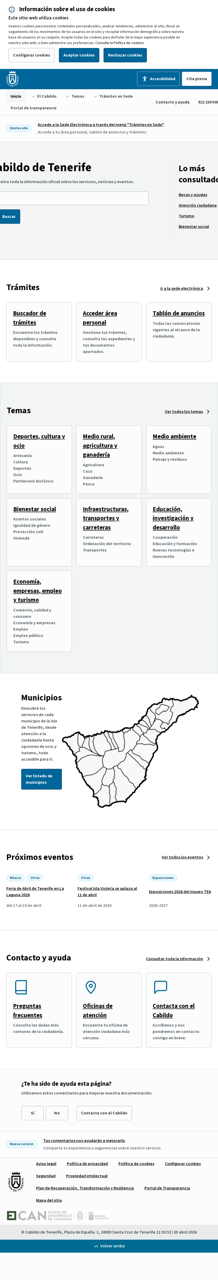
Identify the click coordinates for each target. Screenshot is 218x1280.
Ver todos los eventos (182, 857)
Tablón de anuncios (179, 313)
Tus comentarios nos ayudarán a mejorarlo (84, 1141)
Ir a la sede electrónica (181, 288)
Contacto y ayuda (173, 102)
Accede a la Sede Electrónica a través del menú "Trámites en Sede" (101, 125)
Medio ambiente (174, 436)
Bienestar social (34, 509)
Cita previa (196, 79)
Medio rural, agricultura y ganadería (100, 445)
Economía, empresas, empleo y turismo (37, 590)
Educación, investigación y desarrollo (173, 518)
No (57, 1113)
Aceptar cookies (79, 55)
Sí (32, 1113)
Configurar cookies (31, 55)
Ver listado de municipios (39, 779)
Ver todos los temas (184, 412)
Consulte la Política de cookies (119, 43)
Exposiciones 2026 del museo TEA (180, 892)
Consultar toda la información (174, 959)
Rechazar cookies (125, 55)
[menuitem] (15, 96)
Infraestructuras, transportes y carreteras (106, 518)
